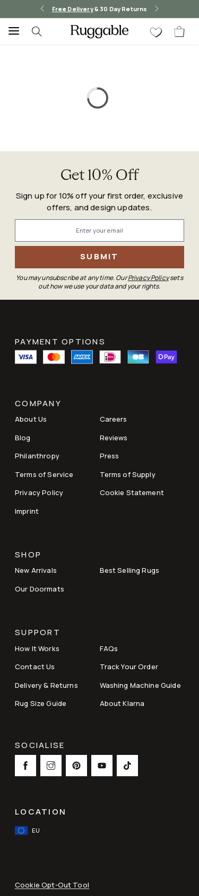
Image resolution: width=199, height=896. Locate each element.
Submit (99, 256)
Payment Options (60, 341)
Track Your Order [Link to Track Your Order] (129, 666)
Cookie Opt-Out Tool (52, 885)
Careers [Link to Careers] (113, 419)
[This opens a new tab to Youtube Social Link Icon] (102, 765)
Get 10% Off (99, 176)
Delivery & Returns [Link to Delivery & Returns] (46, 685)
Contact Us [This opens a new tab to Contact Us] (35, 666)
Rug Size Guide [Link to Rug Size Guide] (40, 703)
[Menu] (10, 31)
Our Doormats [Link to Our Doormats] (39, 589)
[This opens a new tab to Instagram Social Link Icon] (51, 765)
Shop (28, 555)
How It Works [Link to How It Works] (37, 648)
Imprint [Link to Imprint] (27, 511)
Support (37, 633)
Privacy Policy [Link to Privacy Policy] (39, 492)
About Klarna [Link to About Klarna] (122, 703)
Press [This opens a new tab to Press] (109, 456)
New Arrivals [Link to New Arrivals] (36, 570)
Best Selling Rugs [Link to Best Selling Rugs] (130, 570)
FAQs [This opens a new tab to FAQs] (109, 648)
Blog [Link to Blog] (23, 437)
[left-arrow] (42, 9)
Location (40, 811)
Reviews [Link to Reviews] (114, 437)
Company (38, 404)
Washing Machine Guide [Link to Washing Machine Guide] (140, 685)
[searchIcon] (42, 31)
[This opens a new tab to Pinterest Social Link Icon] (76, 765)
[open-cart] (180, 31)
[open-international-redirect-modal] (28, 830)
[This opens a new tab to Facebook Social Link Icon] (25, 765)
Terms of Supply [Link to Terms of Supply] (127, 474)
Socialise (40, 746)
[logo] (99, 31)
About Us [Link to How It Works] (31, 419)
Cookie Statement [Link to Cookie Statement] (132, 492)
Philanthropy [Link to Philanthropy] (37, 456)
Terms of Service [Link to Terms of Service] (44, 474)
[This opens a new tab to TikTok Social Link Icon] (127, 765)
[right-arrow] (156, 9)
